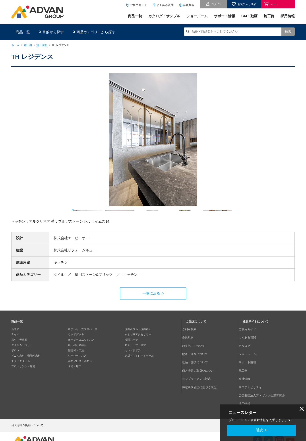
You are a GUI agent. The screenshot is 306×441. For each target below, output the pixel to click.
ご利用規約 (192, 346)
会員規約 (191, 351)
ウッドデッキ (76, 351)
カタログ (248, 356)
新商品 (15, 346)
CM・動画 (249, 16)
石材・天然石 (19, 356)
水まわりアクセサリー (138, 351)
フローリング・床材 (23, 383)
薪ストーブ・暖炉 (135, 361)
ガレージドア (133, 367)
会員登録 (188, 5)
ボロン (15, 367)
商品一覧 (135, 16)
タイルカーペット (22, 361)
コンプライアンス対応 (199, 377)
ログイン (216, 4)
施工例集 (41, 45)
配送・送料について (198, 361)
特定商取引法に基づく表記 (202, 383)
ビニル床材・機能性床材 (26, 372)
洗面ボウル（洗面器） (138, 346)
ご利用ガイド (138, 5)
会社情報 (248, 377)
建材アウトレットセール (139, 372)
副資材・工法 (76, 367)
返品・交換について (198, 367)
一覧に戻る (151, 310)
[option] (153, 139)
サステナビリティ (253, 383)
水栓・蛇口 (74, 383)
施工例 (269, 16)
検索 (288, 31)
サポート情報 (224, 16)
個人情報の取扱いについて (202, 372)
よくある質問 (165, 5)
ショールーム (197, 16)
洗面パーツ (131, 356)
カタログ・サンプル (164, 16)
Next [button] (44, 206)
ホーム (15, 45)
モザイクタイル (20, 377)
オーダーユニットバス (81, 356)
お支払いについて (196, 356)
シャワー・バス (77, 372)
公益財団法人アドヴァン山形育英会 (264, 388)
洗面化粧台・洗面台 (80, 377)
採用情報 (288, 16)
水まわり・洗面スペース (82, 346)
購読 (259, 430)
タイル (15, 351)
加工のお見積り (77, 361)
